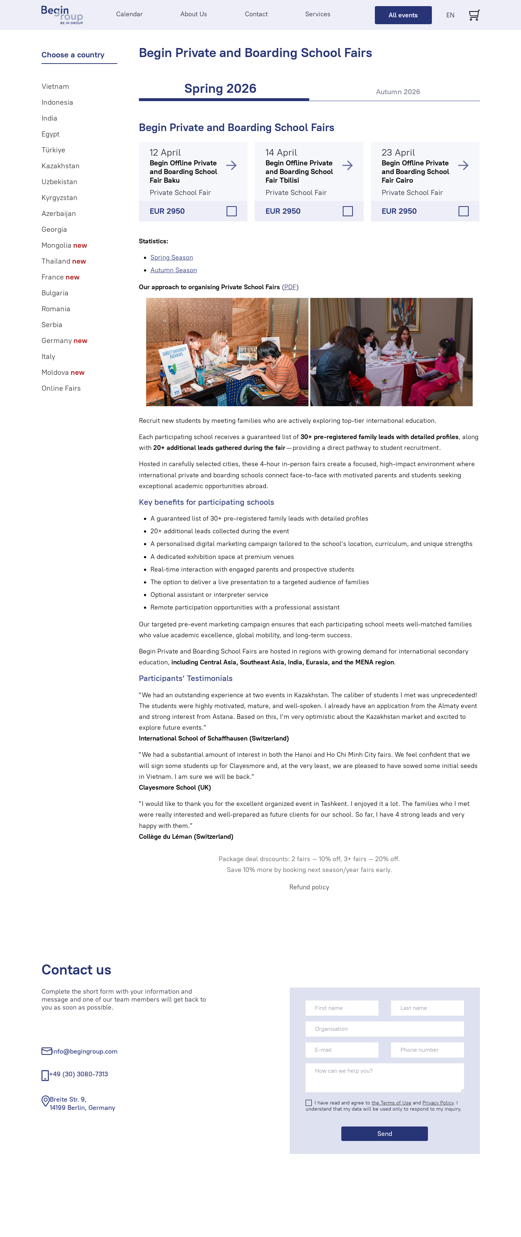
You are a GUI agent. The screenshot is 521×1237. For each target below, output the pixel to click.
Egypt (50, 134)
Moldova (62, 372)
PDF (290, 287)
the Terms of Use (391, 1103)
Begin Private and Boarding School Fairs (236, 127)
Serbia (51, 324)
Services (317, 14)
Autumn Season (173, 270)
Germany (64, 340)
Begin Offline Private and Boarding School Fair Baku (183, 172)
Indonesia (57, 102)
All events (403, 15)
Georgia (54, 229)
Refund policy (309, 887)
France (60, 277)
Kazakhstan (60, 165)
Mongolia (64, 245)
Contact (256, 14)
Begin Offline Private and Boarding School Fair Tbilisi (299, 172)
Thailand (63, 261)
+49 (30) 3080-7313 (78, 1074)
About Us (193, 14)
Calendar (129, 14)
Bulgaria (55, 292)
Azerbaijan (58, 213)
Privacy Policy (438, 1103)
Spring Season (171, 257)
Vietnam (55, 86)
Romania (55, 308)
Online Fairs (61, 388)
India (49, 118)
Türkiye (53, 150)
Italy (48, 356)
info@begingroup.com (85, 1051)
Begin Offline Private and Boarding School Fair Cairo (415, 172)
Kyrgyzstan (59, 197)
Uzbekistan (59, 181)
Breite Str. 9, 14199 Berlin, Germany (82, 1103)
